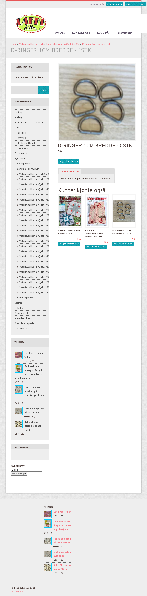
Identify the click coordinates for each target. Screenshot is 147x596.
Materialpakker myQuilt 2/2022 (35, 184)
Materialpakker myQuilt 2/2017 (35, 282)
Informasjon (70, 171)
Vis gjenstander (114, 4)
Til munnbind (21, 153)
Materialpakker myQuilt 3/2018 (35, 261)
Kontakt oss (81, 32)
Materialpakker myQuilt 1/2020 (35, 230)
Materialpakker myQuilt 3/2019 (35, 240)
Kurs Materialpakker (25, 323)
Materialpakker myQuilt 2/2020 (35, 225)
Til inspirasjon (22, 148)
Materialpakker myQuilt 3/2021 (35, 199)
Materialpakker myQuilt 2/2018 (35, 266)
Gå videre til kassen (135, 4)
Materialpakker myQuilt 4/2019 (35, 235)
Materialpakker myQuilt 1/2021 (35, 210)
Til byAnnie (21, 137)
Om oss (60, 32)
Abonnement (21, 313)
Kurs (17, 127)
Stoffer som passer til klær (29, 122)
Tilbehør (19, 307)
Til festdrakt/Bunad (25, 143)
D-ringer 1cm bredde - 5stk (96, 43)
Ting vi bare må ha (24, 328)
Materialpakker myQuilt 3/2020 (35, 220)
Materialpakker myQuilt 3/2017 (35, 287)
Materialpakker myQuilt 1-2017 (35, 292)
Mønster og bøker (24, 297)
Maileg (18, 117)
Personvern (124, 32)
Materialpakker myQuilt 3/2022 (63, 43)
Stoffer (18, 302)
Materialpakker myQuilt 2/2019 (35, 246)
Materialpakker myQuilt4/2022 (35, 174)
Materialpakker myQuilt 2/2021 (35, 204)
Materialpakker (22, 163)
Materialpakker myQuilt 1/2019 (35, 251)
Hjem (13, 43)
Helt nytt (19, 112)
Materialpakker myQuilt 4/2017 (35, 277)
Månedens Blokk (23, 318)
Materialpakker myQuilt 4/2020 (35, 215)
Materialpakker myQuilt (31, 43)
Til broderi (20, 132)
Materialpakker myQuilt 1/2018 (35, 271)
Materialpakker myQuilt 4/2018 (35, 256)
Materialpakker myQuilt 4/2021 (35, 194)
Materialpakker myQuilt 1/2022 (35, 189)
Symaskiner (21, 158)
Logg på (103, 32)
